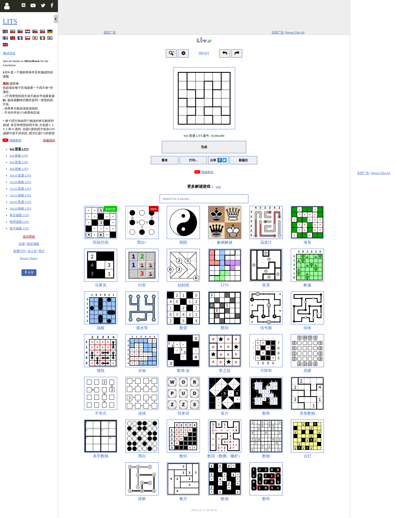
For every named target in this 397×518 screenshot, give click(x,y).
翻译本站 (9, 53)
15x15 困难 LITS (20, 195)
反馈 (22, 243)
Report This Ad (295, 32)
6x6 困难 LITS (19, 155)
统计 (42, 251)
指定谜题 (33, 243)
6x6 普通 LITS (19, 149)
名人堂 (32, 251)
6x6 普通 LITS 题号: (204, 135)
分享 (31, 272)
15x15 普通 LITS (20, 188)
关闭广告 (278, 32)
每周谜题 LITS (19, 221)
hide (218, 186)
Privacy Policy (29, 258)
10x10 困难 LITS (20, 182)
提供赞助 (29, 236)
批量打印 (19, 251)
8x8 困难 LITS (19, 168)
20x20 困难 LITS (20, 208)
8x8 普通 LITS (19, 162)
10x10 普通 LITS (20, 175)
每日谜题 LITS (19, 215)
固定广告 (110, 32)
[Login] (7, 6)
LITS (10, 21)
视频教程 (15, 140)
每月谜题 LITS (19, 228)
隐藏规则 (49, 140)
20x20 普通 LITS (20, 201)
